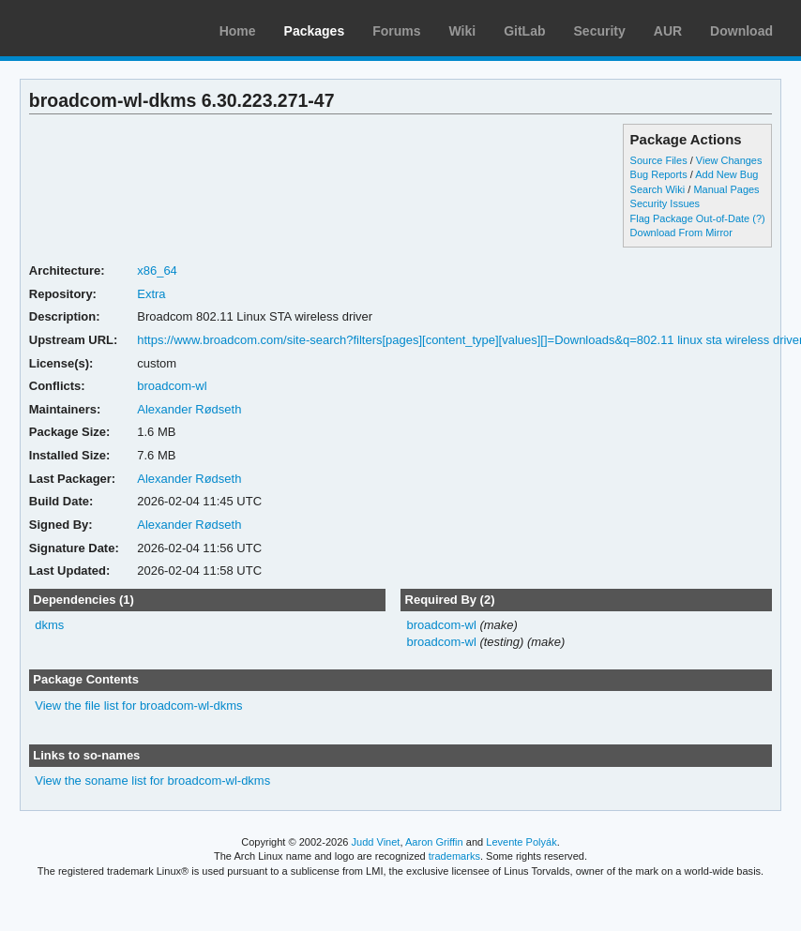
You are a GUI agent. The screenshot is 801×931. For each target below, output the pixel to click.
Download (741, 30)
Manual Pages (726, 189)
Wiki (462, 30)
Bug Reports (659, 174)
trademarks (454, 856)
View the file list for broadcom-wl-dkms (138, 705)
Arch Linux (103, 28)
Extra (151, 294)
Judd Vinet (376, 842)
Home (237, 30)
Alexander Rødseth (189, 409)
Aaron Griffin (434, 842)
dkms (49, 625)
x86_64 (157, 270)
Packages (314, 30)
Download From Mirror (681, 232)
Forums (396, 30)
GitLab (524, 30)
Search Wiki (658, 189)
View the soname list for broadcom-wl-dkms (152, 780)
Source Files (659, 160)
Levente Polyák (521, 842)
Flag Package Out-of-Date (690, 218)
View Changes (729, 160)
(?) (758, 218)
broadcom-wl (171, 386)
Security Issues (665, 203)
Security (600, 30)
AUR (668, 30)
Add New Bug (726, 174)
